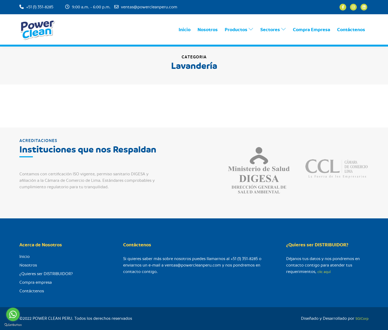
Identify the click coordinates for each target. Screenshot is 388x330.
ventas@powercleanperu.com (149, 7)
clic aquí (324, 272)
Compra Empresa (311, 30)
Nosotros (208, 30)
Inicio (184, 30)
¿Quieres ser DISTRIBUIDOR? (46, 273)
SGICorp (362, 319)
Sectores (273, 30)
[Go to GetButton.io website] (13, 324)
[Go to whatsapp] (13, 314)
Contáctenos (351, 30)
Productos (239, 30)
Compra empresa (35, 282)
